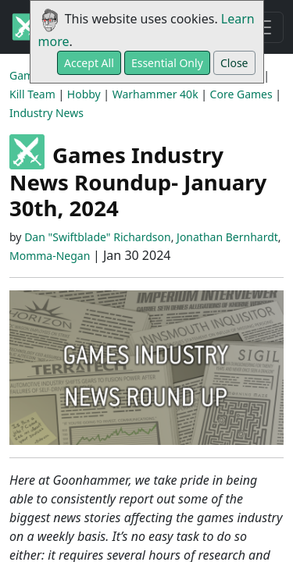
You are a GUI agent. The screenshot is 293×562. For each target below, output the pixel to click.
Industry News (46, 112)
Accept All (89, 62)
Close (234, 62)
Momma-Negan (49, 255)
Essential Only (167, 62)
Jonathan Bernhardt (227, 236)
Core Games (241, 94)
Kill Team (32, 94)
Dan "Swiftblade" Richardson (97, 236)
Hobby (84, 94)
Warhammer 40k (155, 94)
